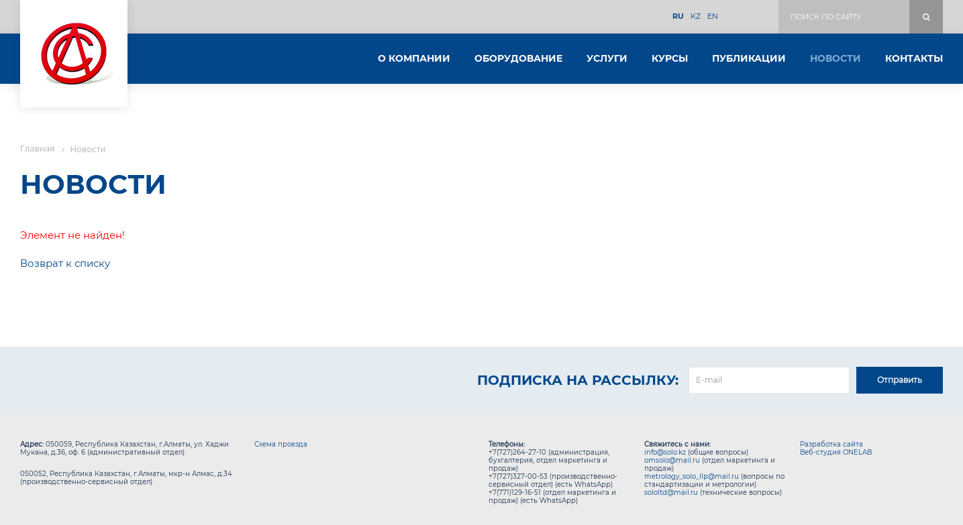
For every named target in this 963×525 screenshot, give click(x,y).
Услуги (607, 58)
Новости (835, 58)
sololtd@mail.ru (671, 492)
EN (712, 16)
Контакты (914, 58)
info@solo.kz (665, 452)
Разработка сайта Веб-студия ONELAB (836, 448)
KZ (696, 16)
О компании (414, 58)
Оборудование (518, 58)
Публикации (749, 58)
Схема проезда (280, 444)
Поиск (926, 17)
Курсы (670, 58)
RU (678, 16)
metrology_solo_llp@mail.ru (691, 476)
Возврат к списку (65, 263)
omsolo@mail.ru (672, 460)
